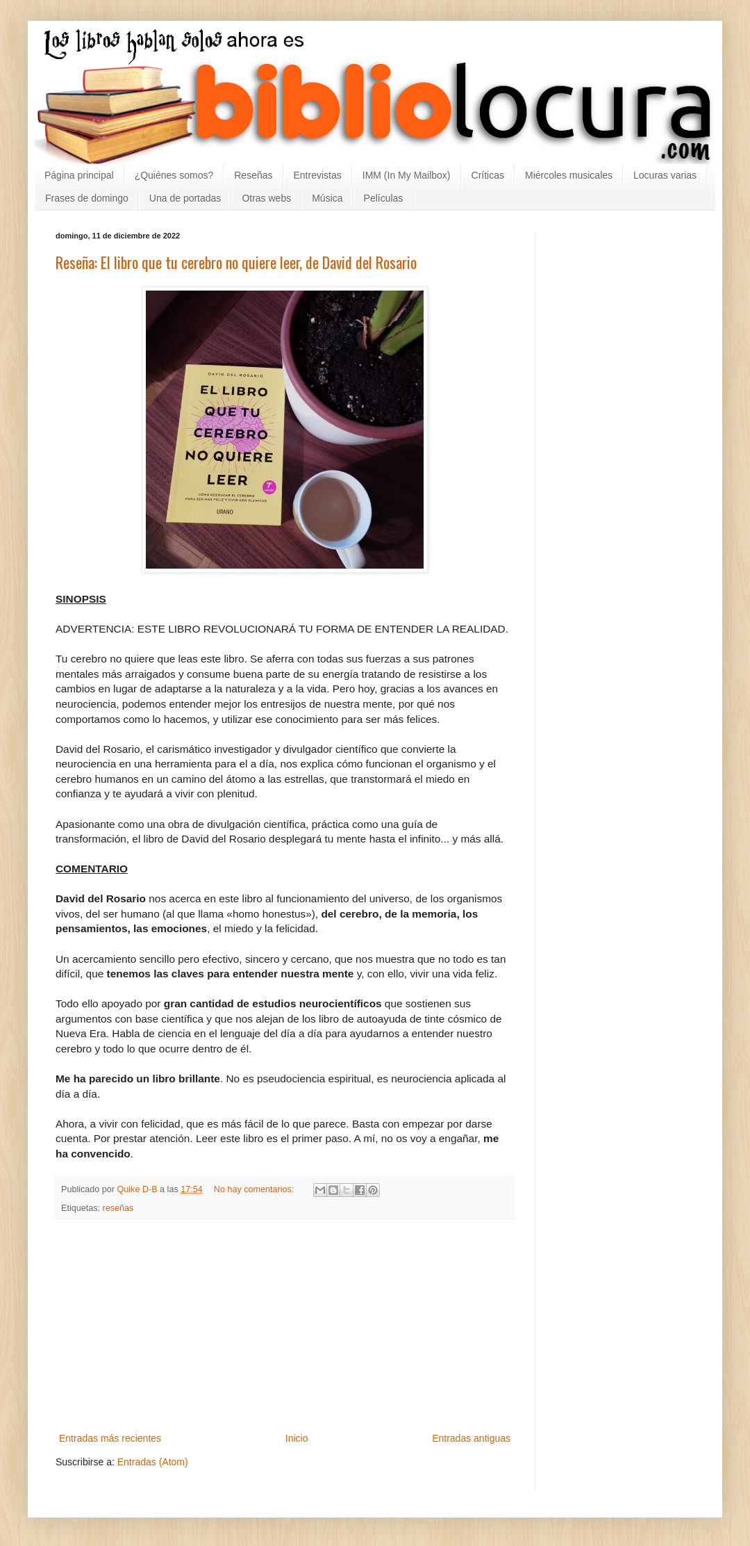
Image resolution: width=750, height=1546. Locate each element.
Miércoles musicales (568, 175)
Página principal (79, 175)
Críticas (488, 175)
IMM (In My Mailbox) (406, 175)
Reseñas (253, 175)
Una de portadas (185, 198)
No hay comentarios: (255, 1189)
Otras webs (266, 198)
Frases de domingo (86, 198)
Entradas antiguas (471, 1438)
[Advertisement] (285, 1326)
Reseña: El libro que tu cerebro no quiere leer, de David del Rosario (236, 262)
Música (327, 198)
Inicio (296, 1438)
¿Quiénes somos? (174, 175)
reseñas (118, 1208)
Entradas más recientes (110, 1438)
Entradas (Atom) (152, 1461)
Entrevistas (318, 175)
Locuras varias (665, 175)
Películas (383, 198)
